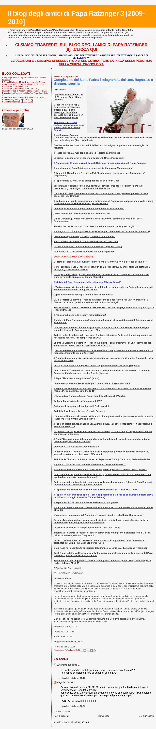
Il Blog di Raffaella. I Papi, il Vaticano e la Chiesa (23, 82)
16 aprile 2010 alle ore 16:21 (72, 706)
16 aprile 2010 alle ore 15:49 (72, 678)
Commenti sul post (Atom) (76, 722)
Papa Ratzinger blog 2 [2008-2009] (17, 99)
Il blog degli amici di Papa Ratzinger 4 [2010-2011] (24, 97)
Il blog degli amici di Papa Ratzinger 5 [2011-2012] (24, 84)
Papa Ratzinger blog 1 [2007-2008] (17, 102)
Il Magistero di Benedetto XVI (15, 86)
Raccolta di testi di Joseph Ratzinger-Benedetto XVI (25, 91)
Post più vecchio (146, 716)
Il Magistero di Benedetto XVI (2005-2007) (20, 88)
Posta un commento (62, 711)
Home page (103, 716)
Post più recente (62, 716)
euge (60, 682)
